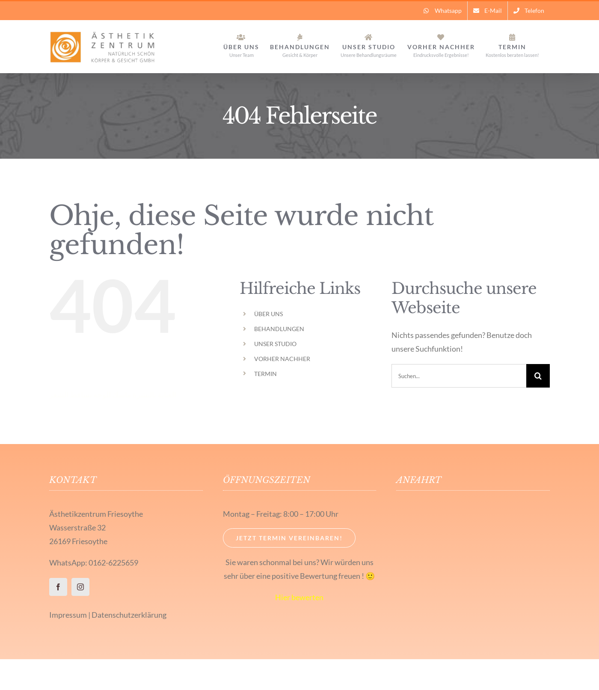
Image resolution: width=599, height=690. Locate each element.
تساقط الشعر (70, 394)
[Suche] (538, 376)
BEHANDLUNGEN (279, 328)
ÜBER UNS (268, 313)
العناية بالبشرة (154, 394)
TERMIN (265, 373)
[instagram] (80, 587)
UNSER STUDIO (275, 343)
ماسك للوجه (112, 394)
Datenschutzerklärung (129, 614)
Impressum (68, 614)
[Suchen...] (458, 376)
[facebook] (58, 587)
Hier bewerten (299, 597)
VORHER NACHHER (282, 358)
